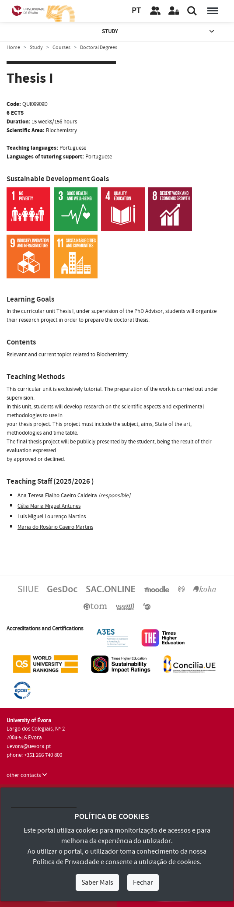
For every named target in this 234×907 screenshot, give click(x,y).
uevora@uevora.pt (29, 746)
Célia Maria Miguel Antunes (48, 506)
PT (136, 10)
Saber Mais (97, 882)
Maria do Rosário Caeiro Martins (55, 527)
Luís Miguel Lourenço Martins (51, 516)
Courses (61, 47)
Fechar (143, 882)
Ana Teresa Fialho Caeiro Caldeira (57, 495)
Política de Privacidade (66, 862)
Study (159, 32)
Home (13, 47)
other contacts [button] (27, 775)
